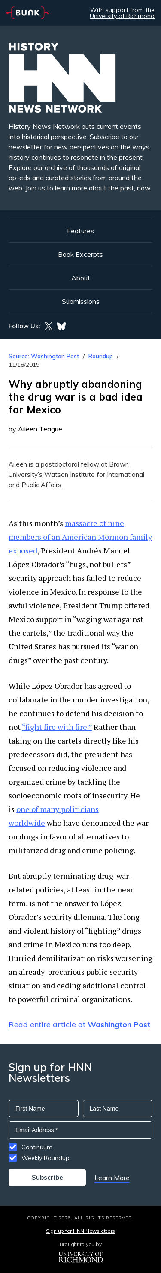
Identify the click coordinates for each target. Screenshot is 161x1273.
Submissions (81, 301)
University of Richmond (122, 16)
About (80, 278)
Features (80, 230)
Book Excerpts (80, 254)
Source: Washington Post (44, 356)
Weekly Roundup (45, 1158)
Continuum (36, 1147)
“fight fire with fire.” (57, 727)
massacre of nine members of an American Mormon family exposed (80, 537)
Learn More (112, 1177)
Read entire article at (79, 1024)
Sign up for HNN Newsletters (80, 1231)
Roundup (100, 356)
